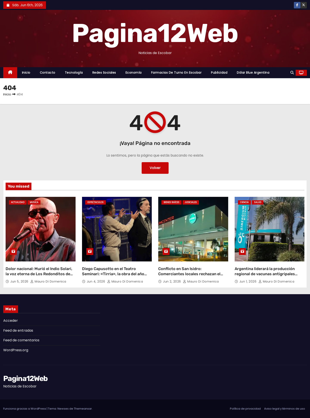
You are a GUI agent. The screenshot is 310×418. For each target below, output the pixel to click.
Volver (155, 167)
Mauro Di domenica (48, 281)
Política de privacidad (245, 409)
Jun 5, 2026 (19, 281)
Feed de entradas (18, 330)
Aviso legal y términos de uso (284, 409)
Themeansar (83, 409)
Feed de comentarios (21, 340)
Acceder (10, 320)
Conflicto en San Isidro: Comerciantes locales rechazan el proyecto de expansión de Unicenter (191, 273)
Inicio (26, 72)
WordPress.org (15, 350)
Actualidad (17, 202)
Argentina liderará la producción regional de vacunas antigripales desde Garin (265, 273)
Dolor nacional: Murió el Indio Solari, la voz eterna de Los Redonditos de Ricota (39, 273)
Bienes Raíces (171, 202)
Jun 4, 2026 (96, 281)
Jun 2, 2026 (172, 281)
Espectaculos (95, 202)
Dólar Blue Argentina (253, 72)
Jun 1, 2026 (248, 281)
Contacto (47, 72)
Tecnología (74, 72)
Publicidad (219, 72)
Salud (257, 202)
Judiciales (191, 202)
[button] (292, 72)
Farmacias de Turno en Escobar (176, 72)
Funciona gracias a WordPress (25, 409)
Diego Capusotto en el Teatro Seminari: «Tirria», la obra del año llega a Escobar (113, 273)
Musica (34, 202)
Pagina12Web (155, 33)
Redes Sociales (104, 72)
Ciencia (244, 202)
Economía (134, 72)
